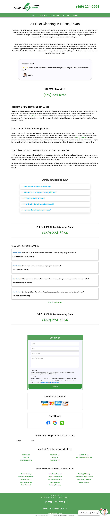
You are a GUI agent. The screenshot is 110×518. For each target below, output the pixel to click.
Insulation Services (26, 478)
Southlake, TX (54, 459)
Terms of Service (68, 514)
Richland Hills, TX (26, 459)
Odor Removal (26, 483)
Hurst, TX (26, 456)
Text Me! (34, 369)
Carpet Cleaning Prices (25, 475)
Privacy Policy (44, 381)
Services (44, 16)
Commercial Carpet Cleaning (84, 475)
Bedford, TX (26, 453)
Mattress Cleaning (26, 481)
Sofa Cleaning (55, 481)
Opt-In (34, 375)
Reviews (66, 15)
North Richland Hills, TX (84, 456)
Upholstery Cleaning (84, 478)
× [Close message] (98, 511)
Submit (55, 385)
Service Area (54, 15)
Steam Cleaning (84, 481)
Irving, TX (55, 456)
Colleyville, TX (55, 453)
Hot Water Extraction (55, 478)
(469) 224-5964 (87, 7)
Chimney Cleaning (55, 483)
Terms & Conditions (54, 381)
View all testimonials (55, 301)
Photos (75, 15)
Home (34, 15)
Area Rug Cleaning (84, 472)
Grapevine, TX (84, 453)
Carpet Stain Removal (55, 475)
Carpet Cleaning (26, 472)
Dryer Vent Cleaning (55, 472)
